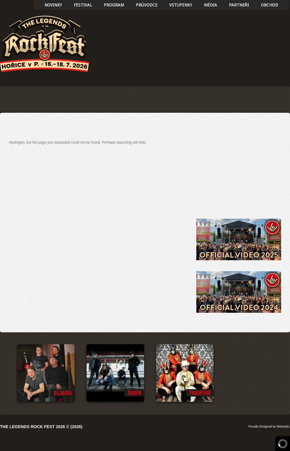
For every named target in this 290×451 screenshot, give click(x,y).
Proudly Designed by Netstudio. (269, 426)
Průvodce (146, 5)
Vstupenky (180, 5)
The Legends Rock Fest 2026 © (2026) (41, 426)
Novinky (53, 5)
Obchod (269, 5)
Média (210, 5)
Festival (83, 5)
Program (114, 5)
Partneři (239, 5)
